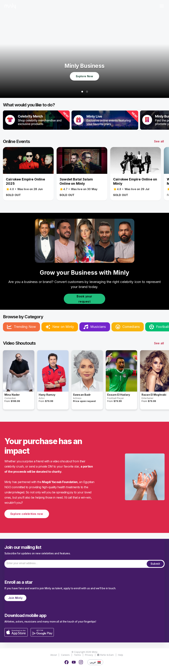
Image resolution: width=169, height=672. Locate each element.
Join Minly (15, 598)
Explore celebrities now (27, 514)
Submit (155, 564)
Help (120, 655)
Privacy (89, 655)
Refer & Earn (105, 655)
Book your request (84, 299)
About (53, 655)
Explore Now (84, 76)
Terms (77, 655)
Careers (65, 655)
